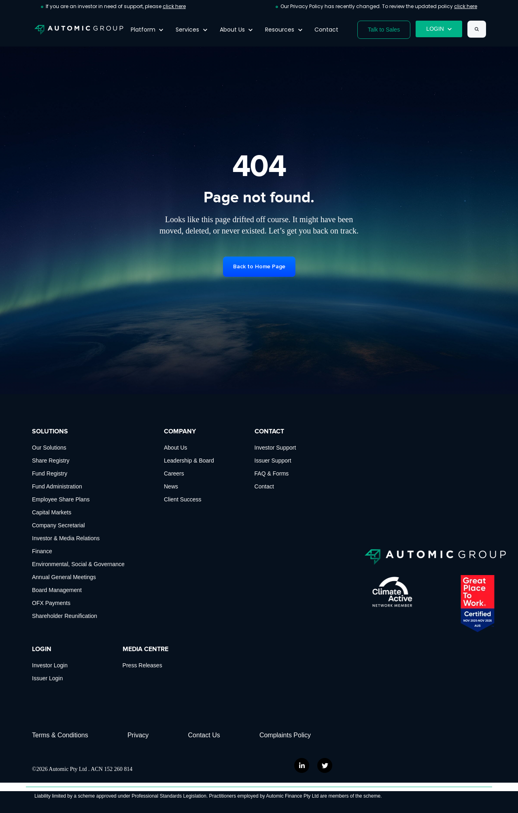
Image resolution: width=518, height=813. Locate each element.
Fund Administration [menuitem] (57, 486)
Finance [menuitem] (42, 551)
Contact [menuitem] (264, 486)
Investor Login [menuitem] (50, 665)
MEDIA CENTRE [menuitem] (145, 649)
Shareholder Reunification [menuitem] (64, 616)
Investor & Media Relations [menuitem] (66, 538)
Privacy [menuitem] (138, 735)
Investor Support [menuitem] (275, 447)
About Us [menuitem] (175, 447)
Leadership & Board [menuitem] (189, 460)
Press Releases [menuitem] (142, 665)
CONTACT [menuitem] (269, 431)
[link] (78, 29)
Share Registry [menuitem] (51, 460)
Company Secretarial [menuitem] (58, 525)
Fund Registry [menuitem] (49, 473)
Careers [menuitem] (174, 473)
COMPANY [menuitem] (180, 431)
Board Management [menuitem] (57, 590)
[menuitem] (290, 735)
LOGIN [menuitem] (41, 649)
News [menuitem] (171, 486)
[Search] (476, 29)
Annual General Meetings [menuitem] (64, 577)
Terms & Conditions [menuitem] (60, 735)
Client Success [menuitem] (183, 499)
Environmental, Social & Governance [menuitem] (78, 564)
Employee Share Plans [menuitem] (60, 499)
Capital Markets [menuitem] (51, 512)
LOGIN (439, 28)
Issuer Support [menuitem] (273, 460)
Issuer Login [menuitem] (47, 678)
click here (174, 6)
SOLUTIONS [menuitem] (50, 431)
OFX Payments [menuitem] (51, 603)
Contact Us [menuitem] (204, 735)
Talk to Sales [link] (384, 29)
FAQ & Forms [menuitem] (272, 473)
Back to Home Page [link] (259, 266)
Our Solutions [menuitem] (49, 447)
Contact (326, 29)
